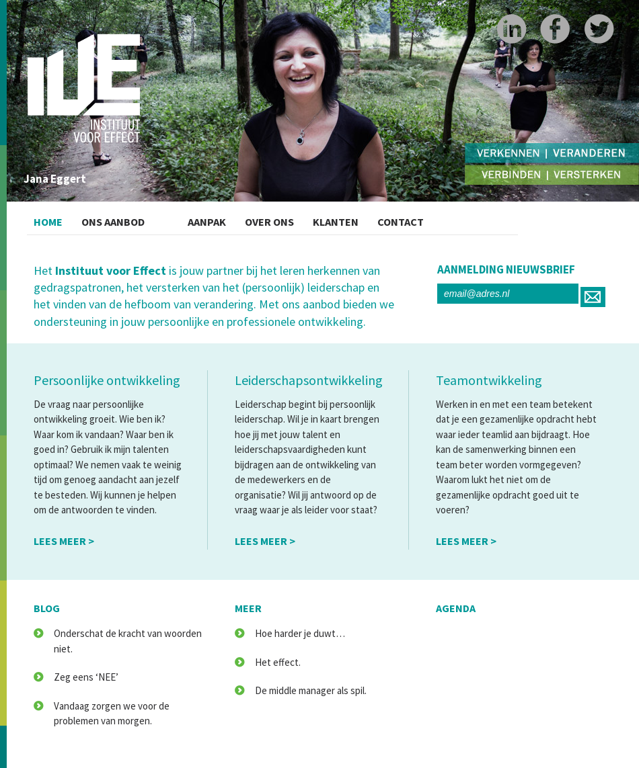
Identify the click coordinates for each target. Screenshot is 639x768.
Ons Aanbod (129, 218)
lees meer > (64, 541)
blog (47, 608)
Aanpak (220, 218)
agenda (456, 608)
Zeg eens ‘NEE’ (86, 677)
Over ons (294, 218)
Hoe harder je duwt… (300, 633)
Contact (449, 218)
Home (52, 218)
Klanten (373, 218)
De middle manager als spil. (311, 690)
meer (248, 608)
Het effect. (278, 662)
